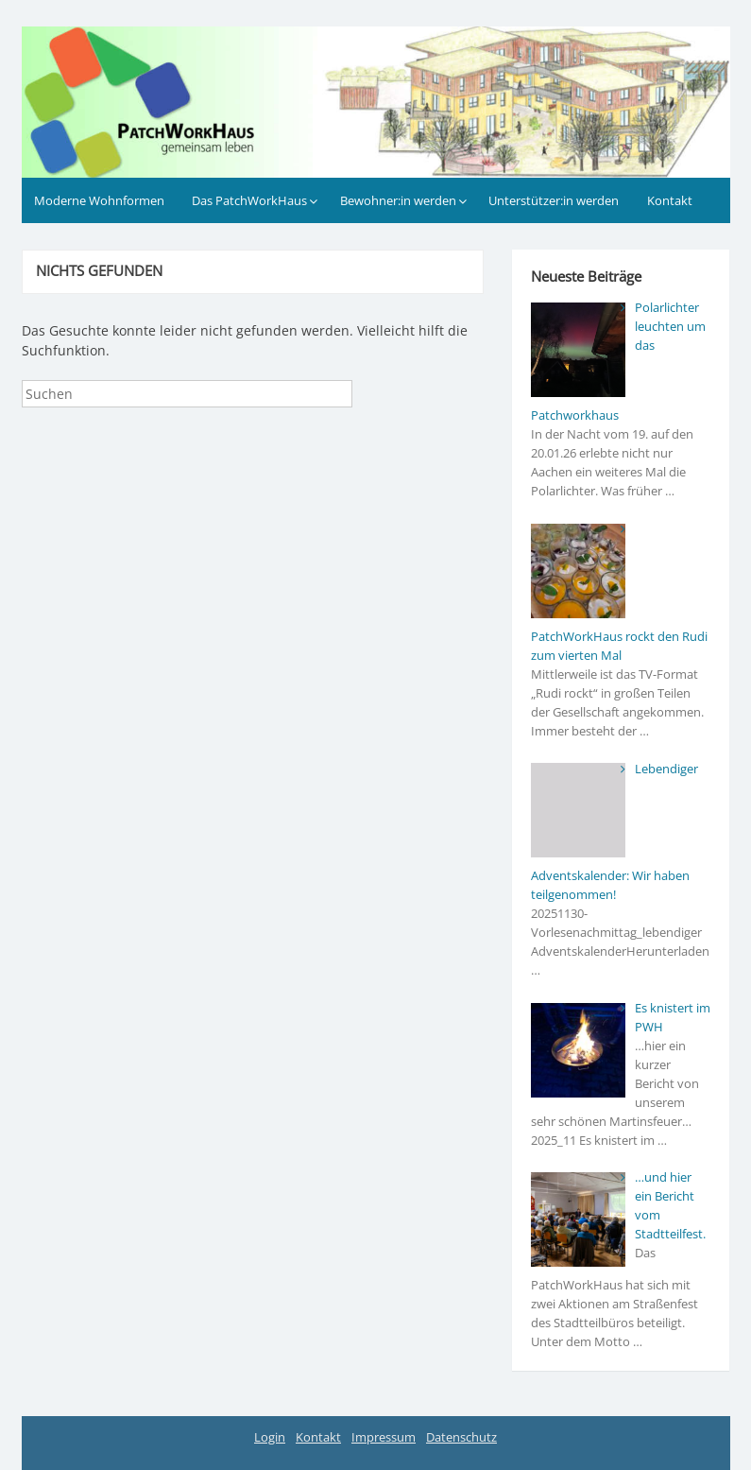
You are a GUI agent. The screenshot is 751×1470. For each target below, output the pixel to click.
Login (269, 1436)
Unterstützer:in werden (553, 200)
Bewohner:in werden (398, 200)
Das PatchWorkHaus (249, 200)
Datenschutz (461, 1436)
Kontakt (669, 200)
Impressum (383, 1436)
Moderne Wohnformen (99, 200)
